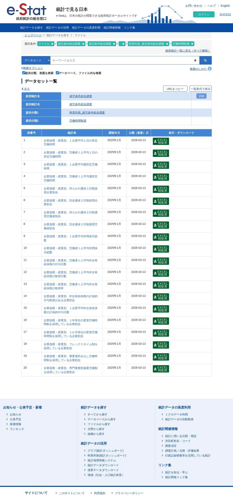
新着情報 (15, 424)
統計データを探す (31, 27)
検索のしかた (201, 68)
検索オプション (32, 68)
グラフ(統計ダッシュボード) (105, 450)
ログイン (204, 14)
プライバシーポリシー (129, 493)
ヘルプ (211, 5)
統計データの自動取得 (179, 419)
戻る (25, 88)
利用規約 (99, 493)
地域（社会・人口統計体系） (106, 474)
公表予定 (15, 419)
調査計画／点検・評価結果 (182, 450)
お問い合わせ (193, 5)
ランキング (17, 429)
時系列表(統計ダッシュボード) (107, 455)
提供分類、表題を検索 (37, 72)
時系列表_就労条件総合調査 (87, 112)
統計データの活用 (57, 27)
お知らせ (15, 414)
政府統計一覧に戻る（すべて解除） (188, 50)
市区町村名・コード (178, 440)
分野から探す (96, 429)
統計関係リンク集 (176, 477)
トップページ (32, 35)
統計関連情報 (112, 27)
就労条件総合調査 (80, 96)
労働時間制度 (77, 120)
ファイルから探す (99, 424)
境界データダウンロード (103, 470)
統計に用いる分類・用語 (180, 436)
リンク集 (129, 27)
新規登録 (225, 14)
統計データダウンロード (103, 465)
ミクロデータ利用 (176, 414)
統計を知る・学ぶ (176, 472)
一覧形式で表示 (201, 88)
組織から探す (96, 433)
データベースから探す (102, 419)
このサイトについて (72, 493)
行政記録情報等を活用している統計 (188, 455)
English (225, 5)
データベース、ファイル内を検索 (78, 72)
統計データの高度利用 (86, 27)
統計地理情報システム (102, 460)
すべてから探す (97, 414)
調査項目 (171, 445)
